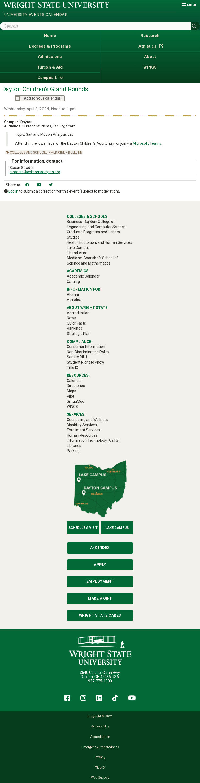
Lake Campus (117, 528)
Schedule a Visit (83, 528)
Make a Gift (100, 598)
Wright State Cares (100, 615)
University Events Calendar (35, 14)
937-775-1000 (100, 681)
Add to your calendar (38, 98)
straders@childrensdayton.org (35, 172)
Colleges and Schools (28, 152)
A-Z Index (100, 548)
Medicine (58, 152)
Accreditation (100, 737)
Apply (100, 565)
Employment (100, 581)
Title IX (100, 767)
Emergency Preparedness (100, 747)
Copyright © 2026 (100, 716)
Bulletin (75, 152)
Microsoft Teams (147, 143)
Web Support (100, 778)
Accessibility (100, 726)
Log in (13, 191)
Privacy (100, 757)
